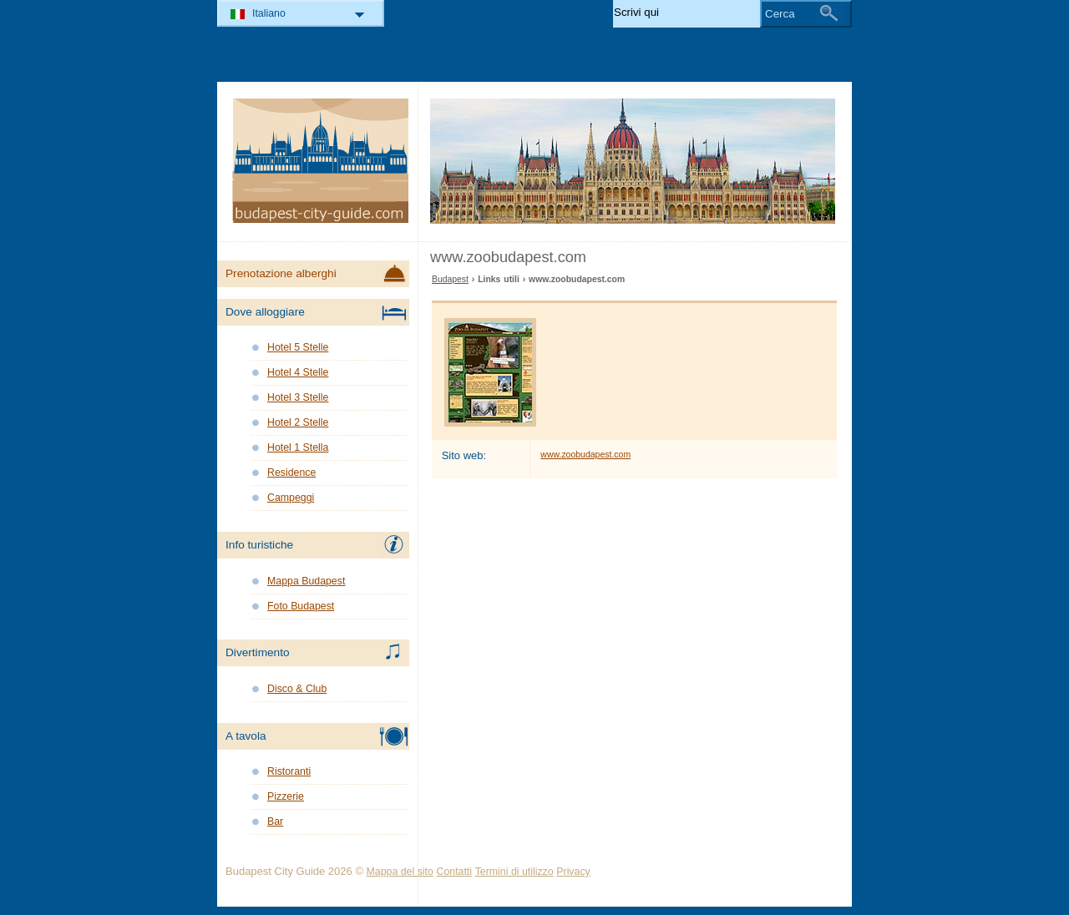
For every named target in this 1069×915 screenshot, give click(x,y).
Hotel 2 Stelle (297, 422)
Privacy (573, 871)
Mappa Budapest (306, 581)
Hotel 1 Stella (297, 447)
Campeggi (290, 497)
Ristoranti (289, 771)
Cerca (780, 14)
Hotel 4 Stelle (297, 372)
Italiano (269, 13)
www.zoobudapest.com (585, 454)
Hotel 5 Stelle (297, 347)
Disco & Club (297, 689)
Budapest (450, 279)
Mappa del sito (400, 871)
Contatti (455, 871)
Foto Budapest (300, 606)
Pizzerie (285, 796)
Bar (275, 821)
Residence (291, 472)
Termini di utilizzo (514, 871)
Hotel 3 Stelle (297, 397)
